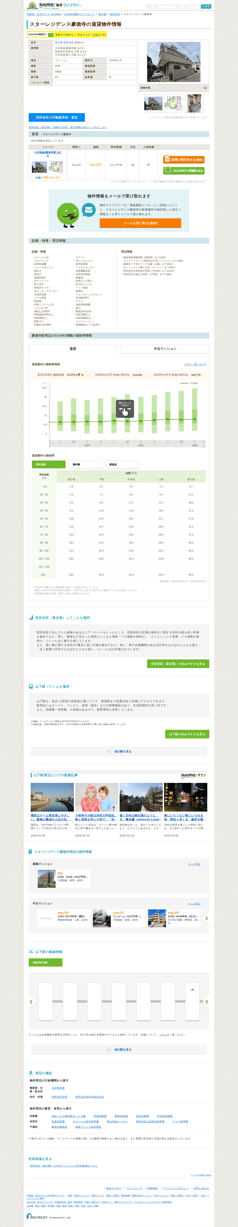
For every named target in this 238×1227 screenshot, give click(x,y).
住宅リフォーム (45, 1202)
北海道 (30, 1206)
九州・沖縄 (92, 1206)
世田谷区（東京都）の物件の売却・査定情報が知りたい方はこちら (68, 127)
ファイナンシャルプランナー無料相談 (152, 1202)
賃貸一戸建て (113, 1195)
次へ (206, 1002)
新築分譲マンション (142, 1195)
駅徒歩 (113, 464)
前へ (32, 1002)
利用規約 (152, 1188)
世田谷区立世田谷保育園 (150, 1121)
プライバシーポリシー (176, 1188)
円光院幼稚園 (165, 1116)
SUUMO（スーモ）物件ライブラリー (54, 5)
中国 (83, 1206)
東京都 (102, 14)
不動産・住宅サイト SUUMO (44, 14)
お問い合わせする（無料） (184, 159)
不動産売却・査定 (63, 1202)
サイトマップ (134, 1188)
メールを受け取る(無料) (140, 223)
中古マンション (161, 1195)
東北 (37, 1206)
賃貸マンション (82, 1195)
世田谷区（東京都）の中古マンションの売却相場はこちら (64, 1165)
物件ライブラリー (123, 1202)
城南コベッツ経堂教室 (88, 1127)
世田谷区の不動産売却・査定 (57, 117)
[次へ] (206, 918)
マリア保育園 (180, 1121)
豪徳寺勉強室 (59, 1127)
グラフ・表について (195, 364)
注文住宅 (31, 1202)
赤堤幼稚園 (142, 1116)
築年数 (76, 464)
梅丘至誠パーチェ (117, 1121)
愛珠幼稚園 (121, 1116)
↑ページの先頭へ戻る (200, 1175)
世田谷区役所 (59, 1096)
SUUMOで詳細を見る (184, 170)
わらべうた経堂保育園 (86, 1121)
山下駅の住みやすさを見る (187, 734)
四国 (77, 1206)
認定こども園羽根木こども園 (69, 1116)
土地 (203, 1195)
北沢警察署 (58, 1088)
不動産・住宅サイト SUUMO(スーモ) (45, 1195)
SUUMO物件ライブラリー (79, 14)
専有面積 (41, 464)
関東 (43, 1206)
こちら (163, 1034)
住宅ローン (107, 1202)
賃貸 (95, 34)
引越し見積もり (92, 1202)
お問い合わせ (201, 1188)
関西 (71, 1206)
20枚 (38, 177)
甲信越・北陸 (54, 1206)
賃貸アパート (98, 1195)
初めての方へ (114, 1188)
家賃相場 (125, 1195)
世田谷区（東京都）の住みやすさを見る (178, 663)
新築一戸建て (177, 1195)
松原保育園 (58, 1121)
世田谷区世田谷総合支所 (89, 1096)
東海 (64, 1206)
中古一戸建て (192, 1195)
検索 (207, 6)
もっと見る (194, 864)
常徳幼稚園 (100, 1116)
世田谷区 (115, 14)
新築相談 (78, 1202)
